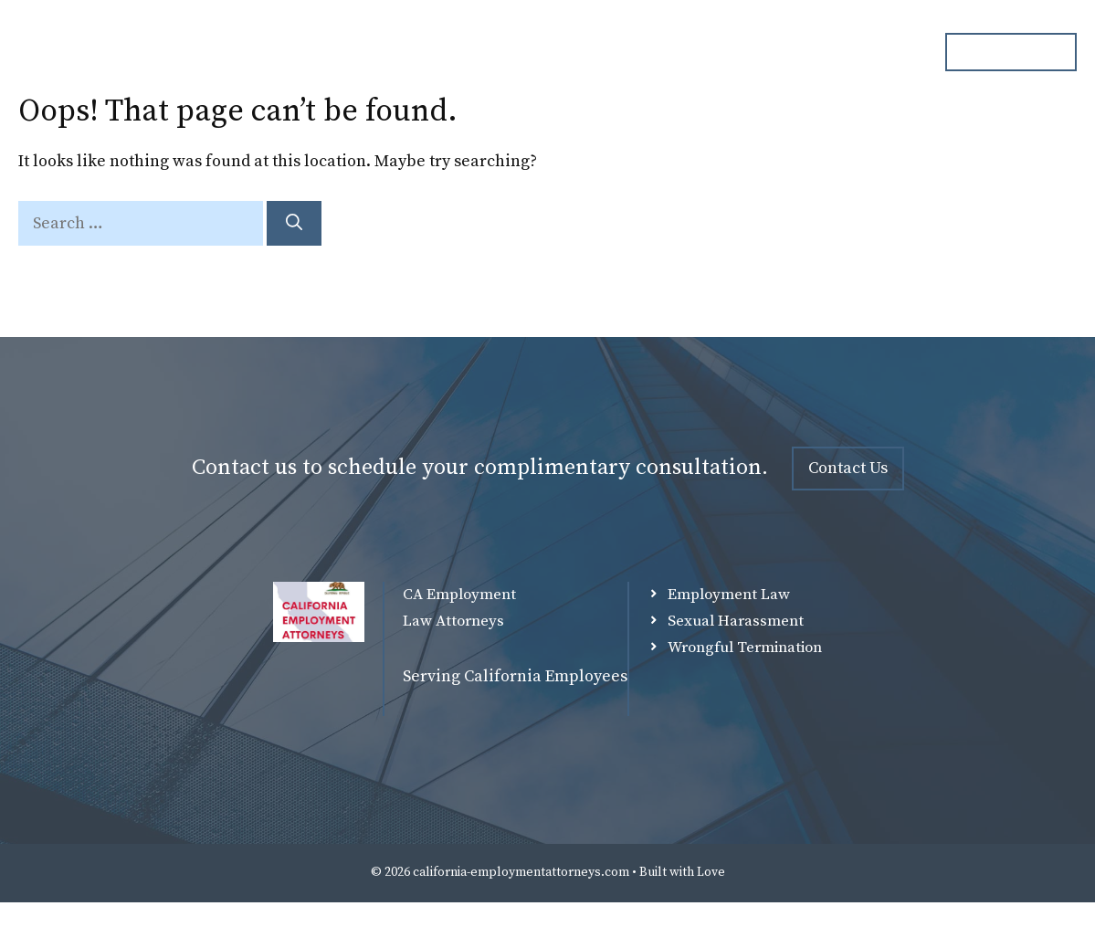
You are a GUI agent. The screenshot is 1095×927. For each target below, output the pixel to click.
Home (443, 52)
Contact (875, 52)
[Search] (294, 223)
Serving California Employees (515, 676)
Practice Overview (673, 52)
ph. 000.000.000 (1011, 51)
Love (711, 872)
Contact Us (848, 468)
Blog (791, 52)
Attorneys (539, 52)
